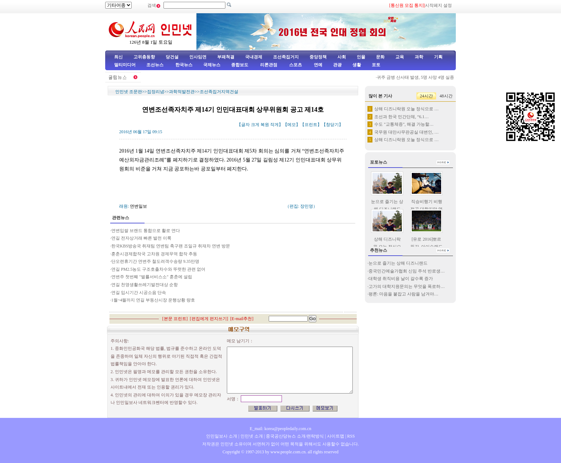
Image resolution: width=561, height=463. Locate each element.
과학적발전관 (182, 91)
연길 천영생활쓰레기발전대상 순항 (144, 284)
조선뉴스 (155, 64)
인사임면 (197, 56)
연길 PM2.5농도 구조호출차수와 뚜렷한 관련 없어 (158, 269)
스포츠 (295, 64)
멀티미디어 (125, 64)
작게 (274, 124)
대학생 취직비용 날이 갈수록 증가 (401, 278)
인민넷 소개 (251, 436)
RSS (351, 436)
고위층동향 (144, 56)
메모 (291, 124)
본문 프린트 (175, 318)
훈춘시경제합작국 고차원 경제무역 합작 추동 (154, 253)
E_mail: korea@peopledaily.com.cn (280, 428)
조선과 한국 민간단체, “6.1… (401, 116)
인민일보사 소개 (221, 436)
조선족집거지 (286, 56)
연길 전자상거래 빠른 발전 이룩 (141, 238)
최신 (118, 56)
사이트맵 (335, 436)
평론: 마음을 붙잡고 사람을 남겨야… (403, 293)
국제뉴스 (211, 64)
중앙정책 (318, 56)
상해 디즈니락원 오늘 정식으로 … (406, 108)
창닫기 (332, 124)
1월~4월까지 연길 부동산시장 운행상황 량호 (153, 300)
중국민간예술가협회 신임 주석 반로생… (407, 271)
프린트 (310, 124)
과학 (419, 56)
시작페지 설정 (438, 5)
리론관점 (268, 64)
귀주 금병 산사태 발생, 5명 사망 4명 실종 (419, 77)
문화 (380, 56)
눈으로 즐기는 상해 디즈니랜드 (398, 263)
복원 (264, 124)
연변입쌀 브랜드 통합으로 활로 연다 (145, 230)
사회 (341, 56)
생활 (356, 64)
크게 (255, 124)
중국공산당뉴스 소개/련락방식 (295, 436)
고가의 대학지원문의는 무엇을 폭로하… (407, 286)
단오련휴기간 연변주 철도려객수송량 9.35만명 (155, 261)
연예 (317, 64)
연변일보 (138, 206)
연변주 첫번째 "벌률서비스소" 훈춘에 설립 (151, 276)
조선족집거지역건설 (219, 91)
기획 (438, 56)
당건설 (172, 56)
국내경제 (253, 56)
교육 (399, 56)
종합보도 (239, 64)
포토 (376, 64)
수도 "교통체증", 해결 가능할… (404, 124)
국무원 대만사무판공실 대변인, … (406, 132)
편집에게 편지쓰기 (209, 318)
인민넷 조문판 (128, 91)
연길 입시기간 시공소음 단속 (138, 292)
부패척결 (225, 56)
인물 (361, 56)
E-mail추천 (242, 318)
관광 (337, 64)
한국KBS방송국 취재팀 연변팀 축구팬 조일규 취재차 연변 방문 (171, 246)
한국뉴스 (183, 64)
